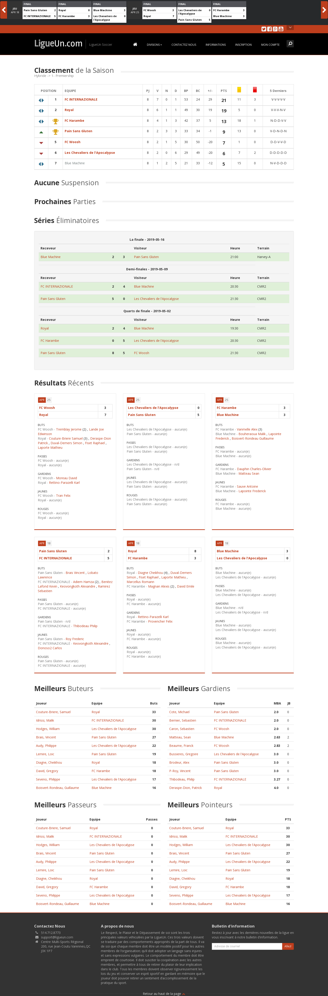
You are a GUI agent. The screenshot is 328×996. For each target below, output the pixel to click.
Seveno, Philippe (48, 777)
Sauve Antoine (247, 484)
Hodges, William (48, 726)
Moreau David (66, 476)
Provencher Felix (160, 619)
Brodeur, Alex (179, 760)
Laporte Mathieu (50, 445)
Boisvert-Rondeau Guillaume (253, 436)
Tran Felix (63, 493)
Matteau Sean (248, 471)
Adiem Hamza (83, 579)
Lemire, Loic (45, 752)
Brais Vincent (75, 570)
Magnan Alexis (158, 584)
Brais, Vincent (46, 735)
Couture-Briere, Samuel (53, 709)
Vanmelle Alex (247, 427)
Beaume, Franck (181, 743)
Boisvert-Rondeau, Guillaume (57, 785)
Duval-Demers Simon (66, 440)
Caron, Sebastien (181, 726)
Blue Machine (102, 10)
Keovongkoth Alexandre (77, 584)
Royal (62, 10)
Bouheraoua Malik (252, 431)
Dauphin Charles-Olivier (254, 466)
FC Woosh (150, 10)
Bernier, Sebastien (182, 718)
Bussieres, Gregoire (183, 752)
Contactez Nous (184, 45)
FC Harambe (67, 16)
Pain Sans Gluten (35, 10)
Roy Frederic (75, 636)
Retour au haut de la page (164, 991)
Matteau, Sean (180, 735)
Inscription (243, 45)
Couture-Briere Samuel (66, 436)
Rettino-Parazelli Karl (64, 480)
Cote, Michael (179, 709)
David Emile (185, 584)
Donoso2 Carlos (50, 646)
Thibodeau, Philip (182, 777)
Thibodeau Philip (85, 623)
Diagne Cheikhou (150, 570)
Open (290, 27)
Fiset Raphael (95, 440)
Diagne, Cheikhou (49, 760)
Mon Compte (270, 45)
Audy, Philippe (46, 743)
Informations (216, 45)
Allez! (287, 944)
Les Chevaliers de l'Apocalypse (105, 17)
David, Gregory (47, 768)
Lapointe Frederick (252, 489)
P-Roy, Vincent (180, 768)
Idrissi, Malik (45, 718)
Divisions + (154, 45)
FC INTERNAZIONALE (37, 16)
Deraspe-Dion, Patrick (185, 785)
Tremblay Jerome (69, 427)
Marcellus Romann (140, 579)
